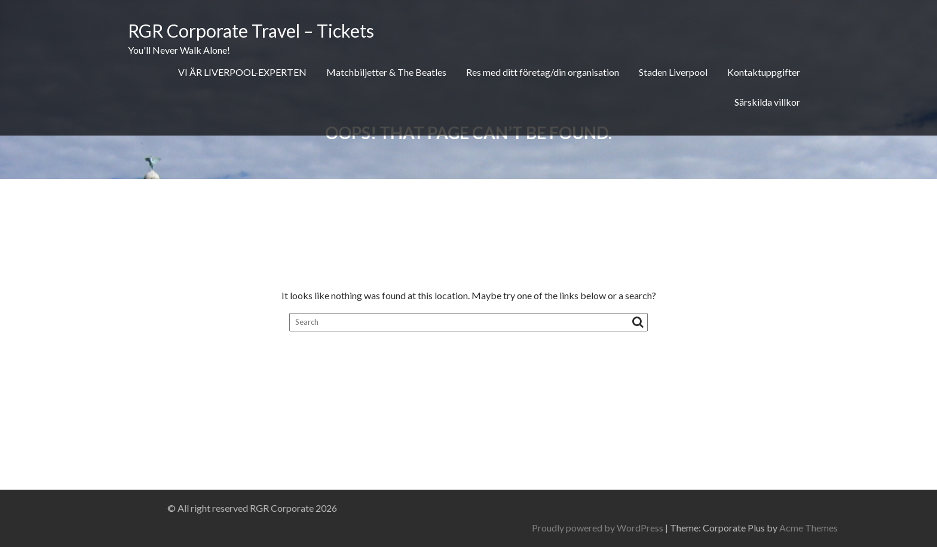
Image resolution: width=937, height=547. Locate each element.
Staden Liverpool (673, 72)
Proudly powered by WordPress (735, 527)
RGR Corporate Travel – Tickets (251, 30)
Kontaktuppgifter (763, 72)
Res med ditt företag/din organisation (542, 72)
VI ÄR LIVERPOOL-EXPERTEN (242, 72)
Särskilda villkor (767, 101)
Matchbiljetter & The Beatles (386, 72)
